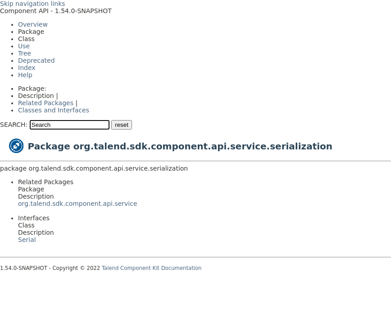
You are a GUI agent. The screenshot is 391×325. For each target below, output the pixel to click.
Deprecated (36, 60)
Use (24, 46)
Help (25, 75)
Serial (27, 239)
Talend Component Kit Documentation (152, 268)
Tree (24, 53)
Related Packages (45, 103)
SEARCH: (13, 124)
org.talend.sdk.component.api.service (77, 203)
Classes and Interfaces (53, 110)
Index (27, 67)
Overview (33, 24)
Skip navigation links (32, 3)
